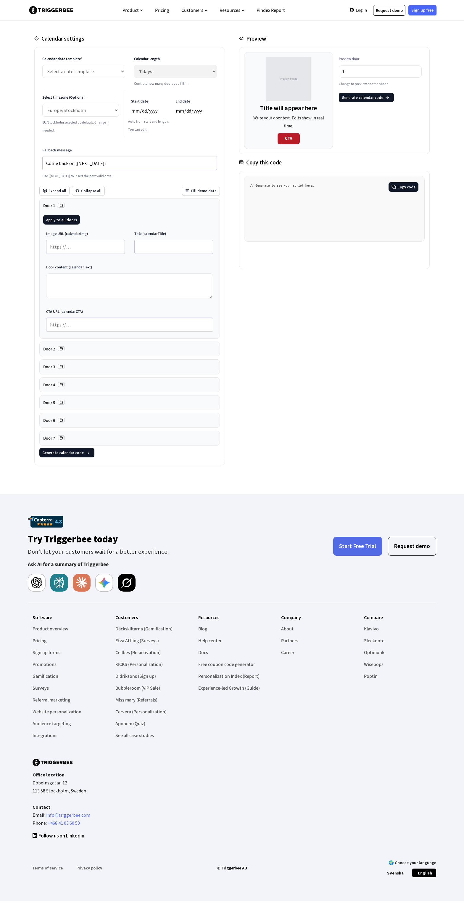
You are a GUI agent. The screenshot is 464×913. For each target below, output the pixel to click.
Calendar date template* (62, 59)
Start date (139, 101)
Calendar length (147, 59)
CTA (288, 138)
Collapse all (88, 190)
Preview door (349, 59)
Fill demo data (201, 190)
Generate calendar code (66, 452)
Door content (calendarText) (69, 267)
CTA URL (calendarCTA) (64, 311)
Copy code (403, 187)
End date (182, 101)
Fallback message (57, 150)
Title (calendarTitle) (150, 233)
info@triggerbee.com (68, 815)
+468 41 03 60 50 (64, 823)
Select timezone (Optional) (64, 97)
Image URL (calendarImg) (67, 233)
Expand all (54, 190)
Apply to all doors (61, 219)
